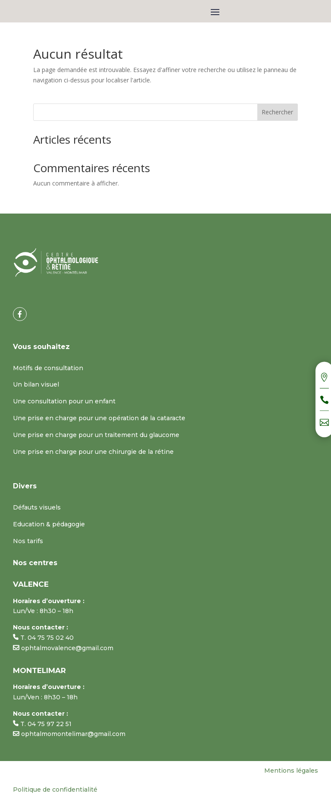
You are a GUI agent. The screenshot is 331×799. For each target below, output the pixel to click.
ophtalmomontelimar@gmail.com (69, 734)
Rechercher (277, 112)
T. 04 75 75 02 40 (43, 638)
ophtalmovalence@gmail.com (63, 648)
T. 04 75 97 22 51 (42, 724)
